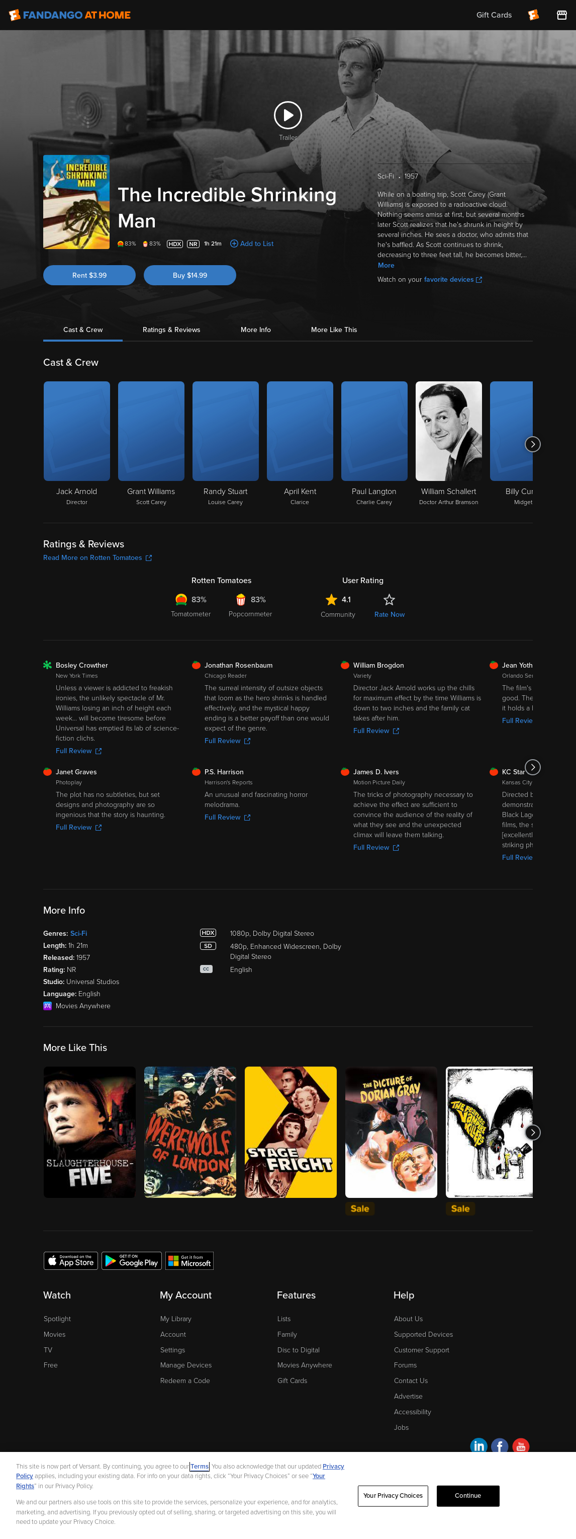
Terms (199, 1467)
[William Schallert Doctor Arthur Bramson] (449, 444)
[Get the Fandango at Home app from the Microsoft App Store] (189, 1260)
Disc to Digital (298, 1350)
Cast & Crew (83, 330)
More (386, 265)
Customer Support (421, 1350)
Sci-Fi (78, 933)
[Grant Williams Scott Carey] (151, 444)
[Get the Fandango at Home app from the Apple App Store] (71, 1260)
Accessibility (412, 1412)
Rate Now (389, 614)
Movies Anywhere (304, 1365)
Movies (54, 1334)
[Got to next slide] (532, 444)
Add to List (256, 243)
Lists (284, 1319)
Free (51, 1365)
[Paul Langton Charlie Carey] (374, 444)
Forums (405, 1365)
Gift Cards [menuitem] (494, 15)
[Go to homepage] (69, 15)
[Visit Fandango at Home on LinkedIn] (478, 1448)
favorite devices (453, 279)
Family (287, 1334)
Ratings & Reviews (172, 330)
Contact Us (411, 1380)
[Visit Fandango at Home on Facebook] (500, 1448)
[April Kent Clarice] (300, 444)
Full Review (79, 751)
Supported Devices (423, 1334)
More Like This (334, 330)
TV (48, 1350)
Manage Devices (186, 1365)
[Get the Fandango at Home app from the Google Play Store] (131, 1260)
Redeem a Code (185, 1380)
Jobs (401, 1427)
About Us (408, 1319)
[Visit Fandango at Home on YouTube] (521, 1448)
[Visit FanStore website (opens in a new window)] (561, 15)
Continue (468, 1496)
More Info (256, 330)
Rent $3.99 (89, 275)
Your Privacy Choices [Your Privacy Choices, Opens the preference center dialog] (393, 1496)
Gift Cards (292, 1380)
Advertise (408, 1396)
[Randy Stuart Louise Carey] (225, 444)
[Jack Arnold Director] (77, 444)
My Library (175, 1319)
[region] (288, 1495)
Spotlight (57, 1319)
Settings (172, 1350)
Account (173, 1334)
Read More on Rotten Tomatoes (97, 557)
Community (338, 614)
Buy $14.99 (190, 275)
